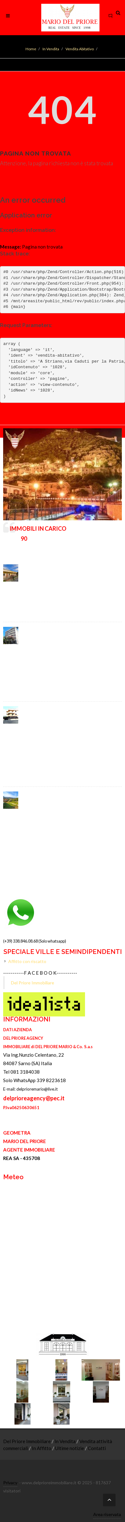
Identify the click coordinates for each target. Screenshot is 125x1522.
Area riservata (107, 1514)
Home (31, 49)
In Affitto (42, 1448)
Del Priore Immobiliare (32, 982)
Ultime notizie (70, 1448)
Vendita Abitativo (79, 49)
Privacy (10, 1482)
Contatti (97, 1448)
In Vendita (51, 49)
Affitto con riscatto (27, 961)
